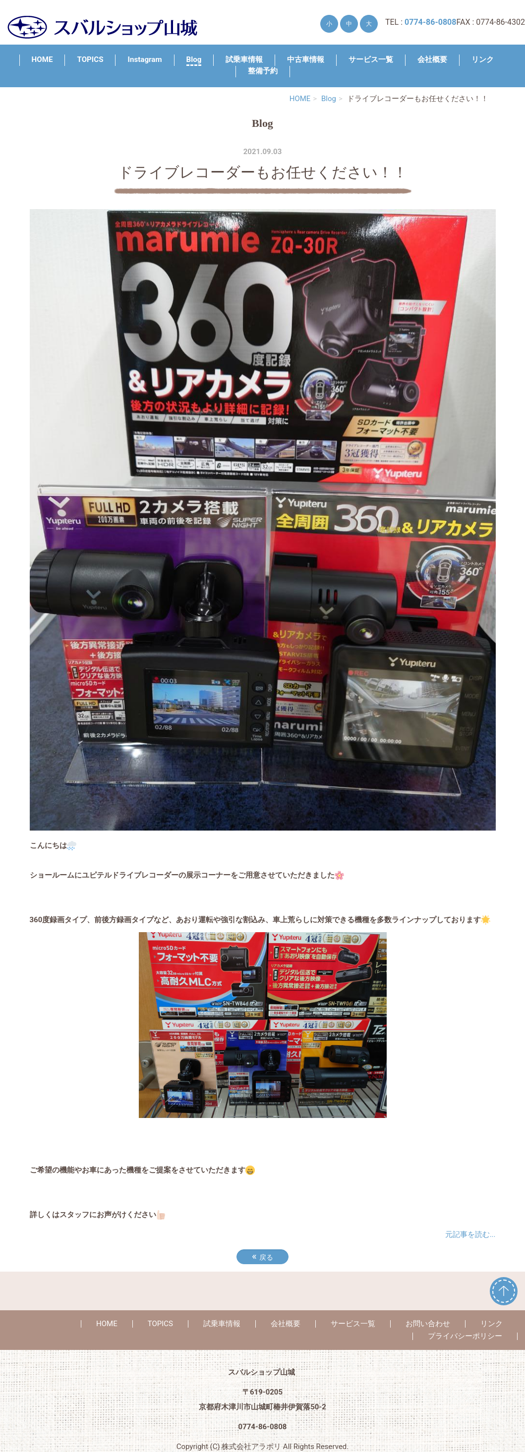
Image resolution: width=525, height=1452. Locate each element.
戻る (262, 1256)
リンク (482, 59)
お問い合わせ (428, 1323)
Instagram (144, 59)
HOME (42, 59)
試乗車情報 (244, 59)
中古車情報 (305, 59)
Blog (194, 59)
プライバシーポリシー (465, 1336)
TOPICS (90, 59)
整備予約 (263, 70)
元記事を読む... (470, 1234)
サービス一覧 (371, 59)
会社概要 (432, 59)
